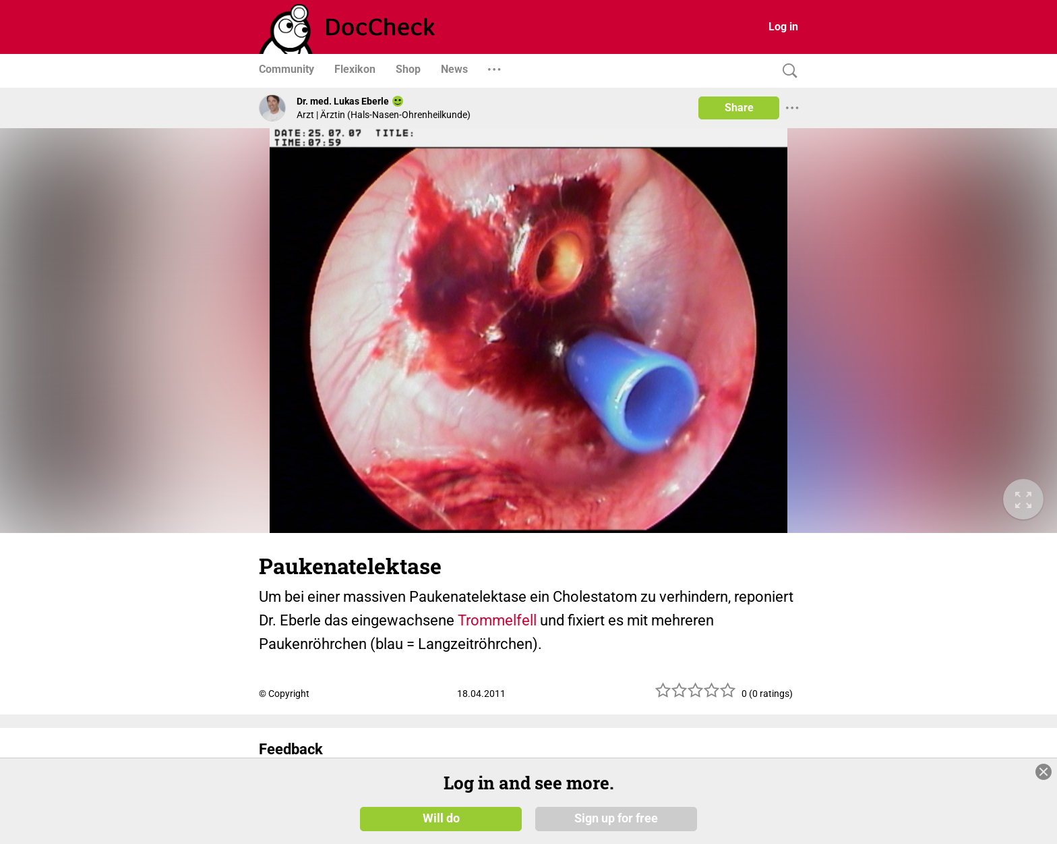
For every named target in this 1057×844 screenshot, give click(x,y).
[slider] (695, 695)
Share (739, 107)
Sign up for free (616, 818)
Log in (783, 26)
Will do (441, 818)
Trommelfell (497, 620)
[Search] (786, 71)
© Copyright (284, 693)
